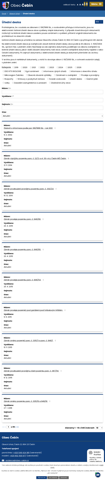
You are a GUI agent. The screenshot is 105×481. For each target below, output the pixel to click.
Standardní (73, 4)
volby (7, 83)
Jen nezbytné (53, 477)
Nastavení (64, 477)
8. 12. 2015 (8, 378)
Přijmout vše (41, 477)
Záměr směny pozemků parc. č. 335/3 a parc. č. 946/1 (30, 341)
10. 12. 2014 (8, 196)
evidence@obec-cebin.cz (17, 461)
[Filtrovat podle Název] (52, 92)
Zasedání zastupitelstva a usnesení (30, 83)
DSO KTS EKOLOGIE (13, 71)
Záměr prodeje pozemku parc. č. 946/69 (24, 219)
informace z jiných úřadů (55, 71)
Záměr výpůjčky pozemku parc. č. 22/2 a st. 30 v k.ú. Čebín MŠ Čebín (37, 159)
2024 (60, 68)
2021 (34, 68)
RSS (98, 23)
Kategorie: (6, 67)
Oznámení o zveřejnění (66, 75)
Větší (75, 4)
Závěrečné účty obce (60, 83)
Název (6, 88)
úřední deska (76, 79)
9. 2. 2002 (8, 135)
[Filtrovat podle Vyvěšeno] (52, 101)
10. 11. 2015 (8, 348)
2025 (70, 68)
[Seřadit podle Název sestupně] (11, 89)
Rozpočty (9, 79)
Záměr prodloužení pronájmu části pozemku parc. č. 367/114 (33, 371)
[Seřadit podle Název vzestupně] (11, 88)
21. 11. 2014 (8, 165)
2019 (16, 68)
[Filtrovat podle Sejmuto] (52, 108)
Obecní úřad (14, 14)
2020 (25, 68)
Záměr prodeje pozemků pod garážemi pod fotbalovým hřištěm (35, 310)
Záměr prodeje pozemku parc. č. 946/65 (24, 250)
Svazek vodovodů (57, 79)
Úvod (4, 14)
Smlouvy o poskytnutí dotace (31, 79)
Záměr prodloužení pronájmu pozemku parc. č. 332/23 (30, 189)
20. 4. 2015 (8, 226)
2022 (42, 68)
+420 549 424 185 (21, 453)
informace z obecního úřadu (84, 71)
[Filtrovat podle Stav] (52, 116)
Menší (70, 4)
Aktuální (7, 146)
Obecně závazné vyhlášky (39, 75)
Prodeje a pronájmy (90, 75)
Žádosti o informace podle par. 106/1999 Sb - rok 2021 (30, 128)
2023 (51, 68)
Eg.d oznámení (32, 71)
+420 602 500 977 (18, 456)
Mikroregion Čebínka (14, 75)
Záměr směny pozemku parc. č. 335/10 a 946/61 (27, 401)
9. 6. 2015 (8, 317)
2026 (79, 68)
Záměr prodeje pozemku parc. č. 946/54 (24, 280)
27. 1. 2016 (8, 408)
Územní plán (92, 79)
